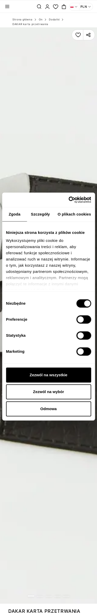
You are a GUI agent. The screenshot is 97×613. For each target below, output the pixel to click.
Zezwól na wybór (48, 391)
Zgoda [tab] (14, 214)
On (41, 19)
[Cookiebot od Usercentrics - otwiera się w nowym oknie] (69, 199)
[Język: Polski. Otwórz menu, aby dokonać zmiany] (74, 7)
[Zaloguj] (47, 6)
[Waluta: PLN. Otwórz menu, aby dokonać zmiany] (86, 7)
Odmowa (48, 409)
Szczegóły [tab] (40, 214)
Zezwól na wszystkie (49, 375)
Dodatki (54, 19)
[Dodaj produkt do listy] (78, 35)
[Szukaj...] (39, 7)
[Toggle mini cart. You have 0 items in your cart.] (64, 6)
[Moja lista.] (56, 7)
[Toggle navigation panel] (7, 6)
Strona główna (22, 19)
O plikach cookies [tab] (74, 214)
